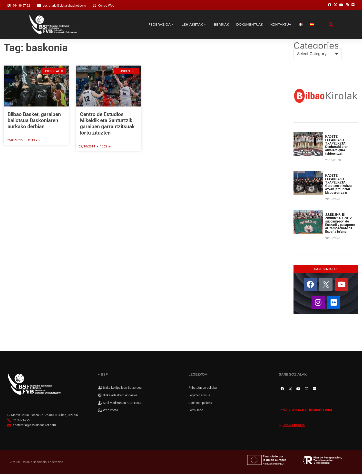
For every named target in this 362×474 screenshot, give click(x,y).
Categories (316, 45)
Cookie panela (294, 425)
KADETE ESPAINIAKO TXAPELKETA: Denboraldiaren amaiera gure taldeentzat (336, 145)
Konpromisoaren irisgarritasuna (307, 409)
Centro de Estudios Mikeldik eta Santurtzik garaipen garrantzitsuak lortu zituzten (107, 123)
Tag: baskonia (36, 48)
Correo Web (106, 5)
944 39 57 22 (21, 5)
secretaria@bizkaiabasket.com (64, 5)
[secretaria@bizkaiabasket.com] (39, 5)
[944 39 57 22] (9, 5)
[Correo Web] (94, 5)
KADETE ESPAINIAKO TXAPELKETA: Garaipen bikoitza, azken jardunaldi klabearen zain (338, 184)
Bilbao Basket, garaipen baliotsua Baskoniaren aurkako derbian (34, 120)
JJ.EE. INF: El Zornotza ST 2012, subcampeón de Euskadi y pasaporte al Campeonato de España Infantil (340, 223)
